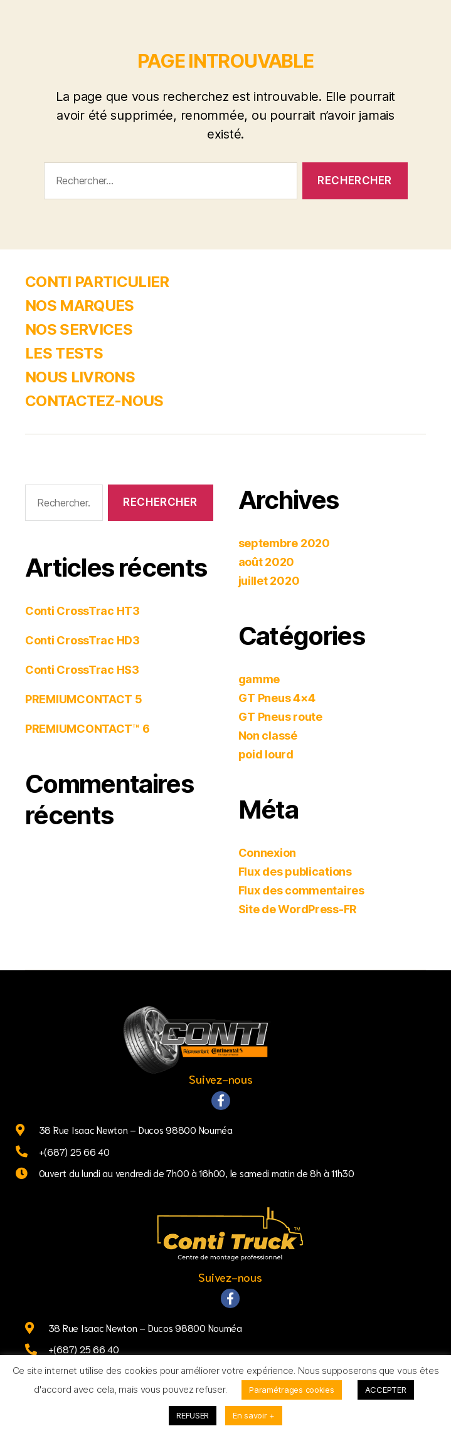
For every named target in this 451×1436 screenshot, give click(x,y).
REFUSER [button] (192, 1415)
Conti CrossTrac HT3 (82, 610)
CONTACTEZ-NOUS (94, 401)
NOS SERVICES (78, 329)
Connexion (267, 852)
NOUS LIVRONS (80, 377)
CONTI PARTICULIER (97, 282)
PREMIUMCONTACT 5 (83, 699)
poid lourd (266, 754)
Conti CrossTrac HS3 (82, 669)
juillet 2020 (269, 580)
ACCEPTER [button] (385, 1390)
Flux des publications (295, 871)
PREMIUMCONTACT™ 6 (87, 728)
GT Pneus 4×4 (277, 698)
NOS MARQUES (79, 305)
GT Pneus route (280, 716)
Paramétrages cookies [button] (291, 1390)
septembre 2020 (284, 543)
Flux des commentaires (301, 890)
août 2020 (266, 562)
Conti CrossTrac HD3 (82, 640)
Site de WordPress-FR (298, 909)
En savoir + (254, 1415)
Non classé (267, 735)
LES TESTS (64, 353)
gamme (259, 679)
